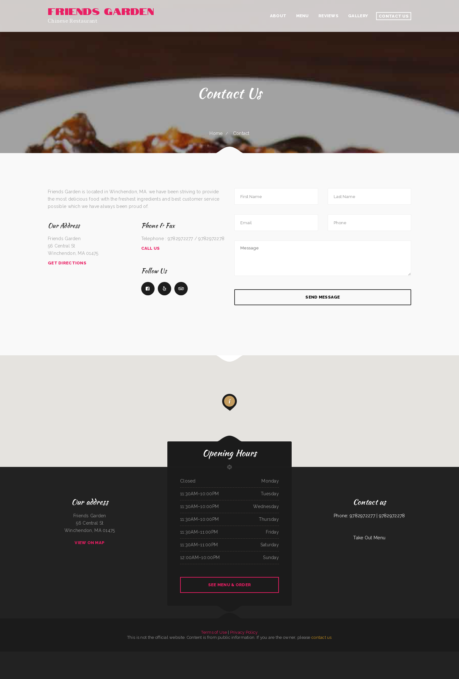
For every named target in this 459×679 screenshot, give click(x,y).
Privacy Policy (244, 632)
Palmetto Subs (201, 662)
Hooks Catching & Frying (224, 662)
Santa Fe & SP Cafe (259, 662)
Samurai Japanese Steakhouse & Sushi (212, 662)
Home (215, 133)
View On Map (90, 542)
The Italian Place (240, 662)
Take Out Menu (369, 537)
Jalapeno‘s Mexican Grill (249, 662)
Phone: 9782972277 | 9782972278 (369, 515)
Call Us (150, 248)
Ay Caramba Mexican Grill (275, 662)
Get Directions (67, 263)
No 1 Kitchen (233, 662)
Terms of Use (214, 632)
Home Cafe (195, 662)
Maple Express (267, 662)
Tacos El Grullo (188, 662)
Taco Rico (182, 662)
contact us (321, 637)
